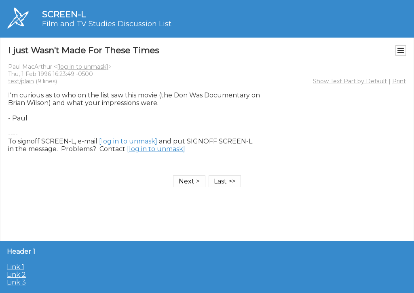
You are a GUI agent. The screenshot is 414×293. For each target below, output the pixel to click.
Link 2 (16, 274)
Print (399, 81)
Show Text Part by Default (350, 81)
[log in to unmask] (82, 66)
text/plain (21, 81)
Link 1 (15, 267)
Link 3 (16, 282)
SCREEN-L (64, 14)
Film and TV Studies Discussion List (106, 23)
